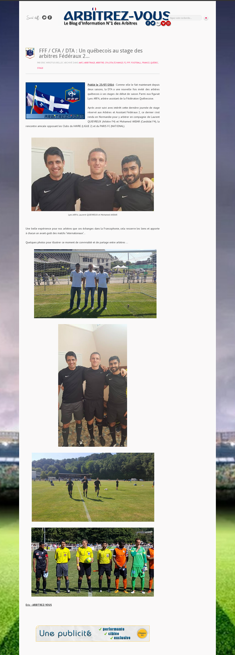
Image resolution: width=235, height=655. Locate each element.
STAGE (40, 68)
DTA (111, 62)
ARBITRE (100, 62)
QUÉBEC (154, 62)
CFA (107, 62)
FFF (128, 62)
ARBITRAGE (89, 62)
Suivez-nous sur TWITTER (44, 17)
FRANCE (146, 62)
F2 (125, 62)
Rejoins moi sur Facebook (49, 17)
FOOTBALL (136, 62)
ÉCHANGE (118, 62)
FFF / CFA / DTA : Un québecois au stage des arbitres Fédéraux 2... (91, 53)
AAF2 (81, 62)
